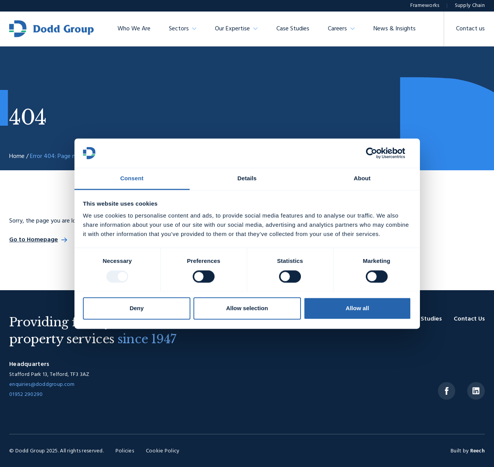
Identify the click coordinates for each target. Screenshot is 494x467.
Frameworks (424, 5)
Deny (137, 308)
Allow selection (247, 308)
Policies (125, 451)
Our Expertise (232, 29)
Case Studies (292, 29)
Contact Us (469, 319)
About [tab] (362, 178)
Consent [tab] (132, 178)
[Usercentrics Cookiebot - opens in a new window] (377, 153)
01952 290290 (26, 394)
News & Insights (394, 29)
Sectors (179, 29)
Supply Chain (470, 5)
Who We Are (133, 29)
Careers (337, 29)
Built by (468, 451)
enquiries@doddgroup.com (41, 384)
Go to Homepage (33, 240)
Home (17, 156)
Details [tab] (247, 178)
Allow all (357, 308)
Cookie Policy (163, 451)
